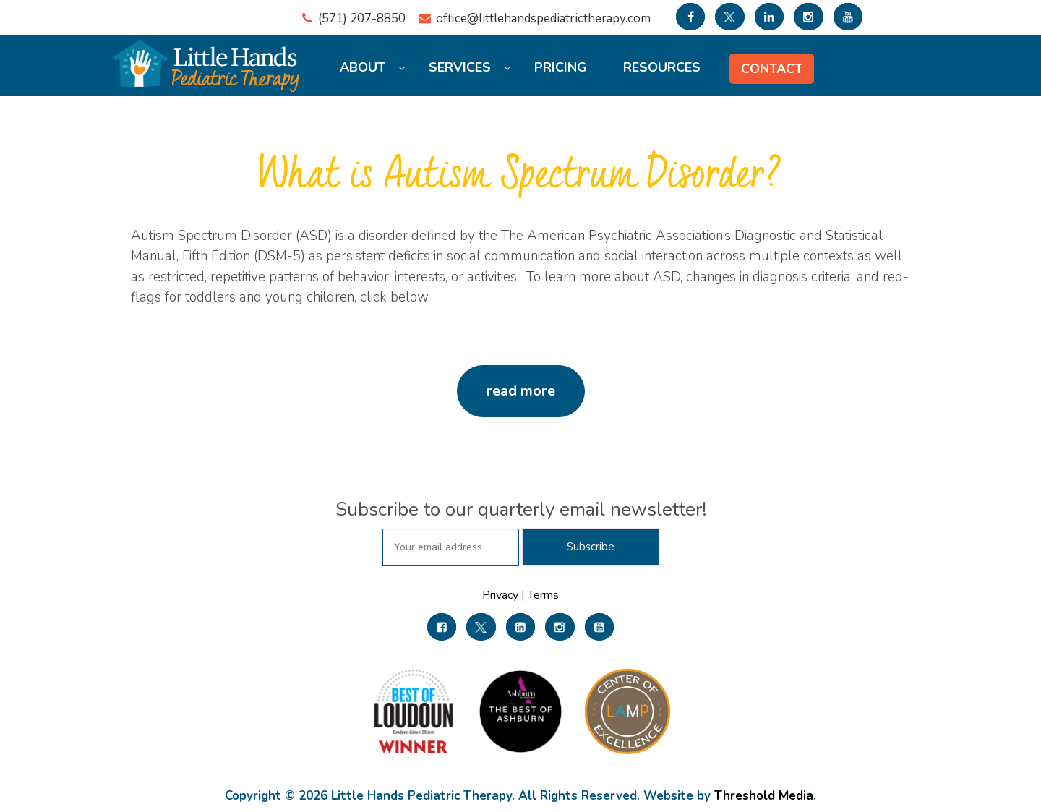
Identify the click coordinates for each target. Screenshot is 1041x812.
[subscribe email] (450, 547)
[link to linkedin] (769, 16)
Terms (542, 595)
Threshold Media (763, 795)
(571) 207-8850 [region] (362, 18)
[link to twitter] (729, 16)
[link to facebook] (690, 16)
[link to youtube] (848, 16)
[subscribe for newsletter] (590, 547)
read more (521, 391)
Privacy (501, 595)
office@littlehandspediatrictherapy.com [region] (543, 18)
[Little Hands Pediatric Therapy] (210, 57)
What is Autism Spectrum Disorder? (520, 175)
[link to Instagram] (808, 16)
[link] (441, 627)
